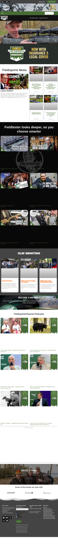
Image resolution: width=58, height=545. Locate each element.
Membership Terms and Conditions (49, 518)
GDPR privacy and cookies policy (49, 515)
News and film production (47, 511)
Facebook (23, 97)
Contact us (45, 507)
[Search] (55, 13)
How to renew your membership (48, 516)
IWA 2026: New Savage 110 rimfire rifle (9, 242)
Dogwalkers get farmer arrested (36, 113)
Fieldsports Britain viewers (19, 514)
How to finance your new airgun (37, 168)
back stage (29, 470)
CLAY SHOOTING (29, 253)
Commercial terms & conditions (48, 512)
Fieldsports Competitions (19, 517)
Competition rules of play (47, 514)
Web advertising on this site (48, 510)
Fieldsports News (14, 70)
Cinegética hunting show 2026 (7, 205)
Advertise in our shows (47, 508)
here (12, 512)
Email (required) (19, 507)
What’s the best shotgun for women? (28, 281)
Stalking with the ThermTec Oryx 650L (9, 168)
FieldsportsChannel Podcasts (29, 314)
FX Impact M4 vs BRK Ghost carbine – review (40, 205)
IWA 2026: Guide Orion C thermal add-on (39, 242)
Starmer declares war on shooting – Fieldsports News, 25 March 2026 (51, 86)
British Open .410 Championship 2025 (46, 281)
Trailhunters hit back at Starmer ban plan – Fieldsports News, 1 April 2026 (36, 86)
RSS (18, 97)
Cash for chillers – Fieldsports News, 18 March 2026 (51, 114)
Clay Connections (7, 281)
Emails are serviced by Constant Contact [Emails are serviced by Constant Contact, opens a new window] (21, 531)
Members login (42, 1)
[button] (23, 13)
